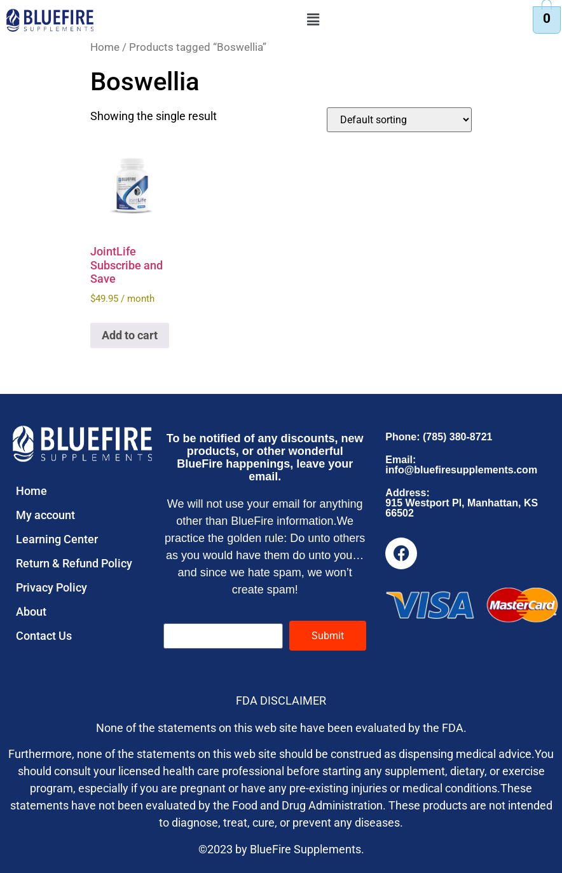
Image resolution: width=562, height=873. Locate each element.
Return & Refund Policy (74, 563)
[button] (313, 20)
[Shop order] (399, 119)
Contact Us (44, 635)
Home (105, 47)
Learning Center (57, 539)
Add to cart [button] (130, 335)
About (31, 611)
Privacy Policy (51, 587)
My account (45, 515)
